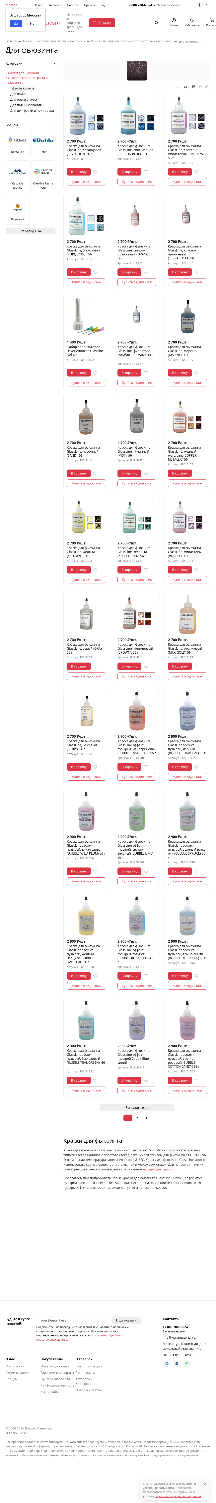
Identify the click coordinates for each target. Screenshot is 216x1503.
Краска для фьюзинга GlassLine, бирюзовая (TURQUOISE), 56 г (83, 250)
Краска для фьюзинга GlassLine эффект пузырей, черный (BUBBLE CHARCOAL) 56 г (186, 747)
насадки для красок (158, 1169)
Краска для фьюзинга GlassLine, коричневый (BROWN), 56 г (135, 648)
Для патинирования (26, 105)
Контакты (55, 5)
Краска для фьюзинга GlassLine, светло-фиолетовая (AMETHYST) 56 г (187, 152)
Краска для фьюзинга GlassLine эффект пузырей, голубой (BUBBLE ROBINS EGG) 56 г (136, 954)
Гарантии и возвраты (57, 1372)
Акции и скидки (17, 1372)
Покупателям (51, 1359)
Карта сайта (49, 1391)
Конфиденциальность (57, 1385)
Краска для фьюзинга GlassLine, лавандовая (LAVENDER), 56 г (84, 150)
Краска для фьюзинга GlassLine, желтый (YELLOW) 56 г (83, 552)
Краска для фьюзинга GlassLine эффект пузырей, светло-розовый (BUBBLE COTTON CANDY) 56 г (184, 1058)
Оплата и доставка (54, 1366)
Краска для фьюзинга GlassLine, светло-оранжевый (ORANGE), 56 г (134, 252)
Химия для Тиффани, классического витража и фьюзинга (28, 78)
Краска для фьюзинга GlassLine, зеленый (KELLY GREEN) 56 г (134, 552)
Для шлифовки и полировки (32, 110)
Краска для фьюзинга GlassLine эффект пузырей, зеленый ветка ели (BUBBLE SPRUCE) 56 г (187, 849)
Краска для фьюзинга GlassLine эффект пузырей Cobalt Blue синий (134, 1056)
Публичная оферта (55, 1379)
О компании (15, 1366)
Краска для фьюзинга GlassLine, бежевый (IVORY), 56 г (83, 745)
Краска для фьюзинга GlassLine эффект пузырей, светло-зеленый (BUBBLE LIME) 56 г (135, 849)
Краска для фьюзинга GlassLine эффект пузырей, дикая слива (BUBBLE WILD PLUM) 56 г (86, 847)
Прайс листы (85, 1372)
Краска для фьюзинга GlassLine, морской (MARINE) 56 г (184, 351)
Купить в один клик (86, 182)
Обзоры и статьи (88, 1390)
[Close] (205, 1484)
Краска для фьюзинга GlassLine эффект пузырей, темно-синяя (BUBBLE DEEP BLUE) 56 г (187, 952)
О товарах (83, 1359)
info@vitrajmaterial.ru (179, 1337)
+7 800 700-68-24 (139, 5)
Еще (103, 5)
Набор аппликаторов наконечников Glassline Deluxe (85, 351)
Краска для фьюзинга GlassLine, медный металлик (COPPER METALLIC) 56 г (184, 453)
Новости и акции (88, 1366)
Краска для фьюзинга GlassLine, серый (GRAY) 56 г (85, 648)
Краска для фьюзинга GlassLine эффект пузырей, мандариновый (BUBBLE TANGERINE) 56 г (136, 747)
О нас (39, 5)
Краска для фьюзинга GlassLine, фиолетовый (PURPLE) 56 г (185, 552)
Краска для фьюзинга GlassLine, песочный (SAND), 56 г (83, 451)
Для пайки (18, 94)
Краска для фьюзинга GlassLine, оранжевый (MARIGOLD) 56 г (185, 648)
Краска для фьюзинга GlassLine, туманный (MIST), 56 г (134, 451)
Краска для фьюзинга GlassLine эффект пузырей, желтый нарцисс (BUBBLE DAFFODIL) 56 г (83, 954)
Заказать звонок (168, 5)
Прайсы (89, 5)
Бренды (12, 125)
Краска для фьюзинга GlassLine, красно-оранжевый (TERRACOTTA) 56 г (184, 252)
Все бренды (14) (30, 231)
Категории (14, 63)
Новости (73, 5)
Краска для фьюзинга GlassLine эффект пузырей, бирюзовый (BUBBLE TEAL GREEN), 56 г (86, 1058)
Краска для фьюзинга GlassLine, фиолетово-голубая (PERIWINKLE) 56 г (136, 353)
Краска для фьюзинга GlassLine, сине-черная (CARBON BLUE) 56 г (135, 150)
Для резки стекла (23, 99)
